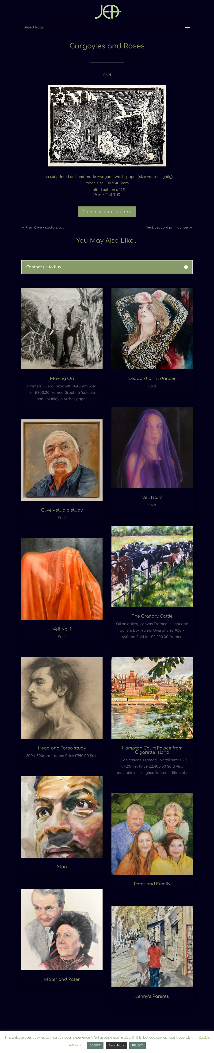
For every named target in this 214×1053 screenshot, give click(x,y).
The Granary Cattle (152, 616)
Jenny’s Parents (152, 996)
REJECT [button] (137, 1045)
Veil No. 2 (152, 497)
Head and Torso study (62, 748)
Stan (62, 866)
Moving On (62, 378)
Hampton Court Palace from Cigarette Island (152, 750)
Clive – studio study (62, 510)
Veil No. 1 (62, 629)
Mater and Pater (62, 979)
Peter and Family (152, 884)
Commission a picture (107, 211)
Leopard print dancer (152, 378)
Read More (116, 1045)
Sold (107, 74)
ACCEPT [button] (95, 1045)
